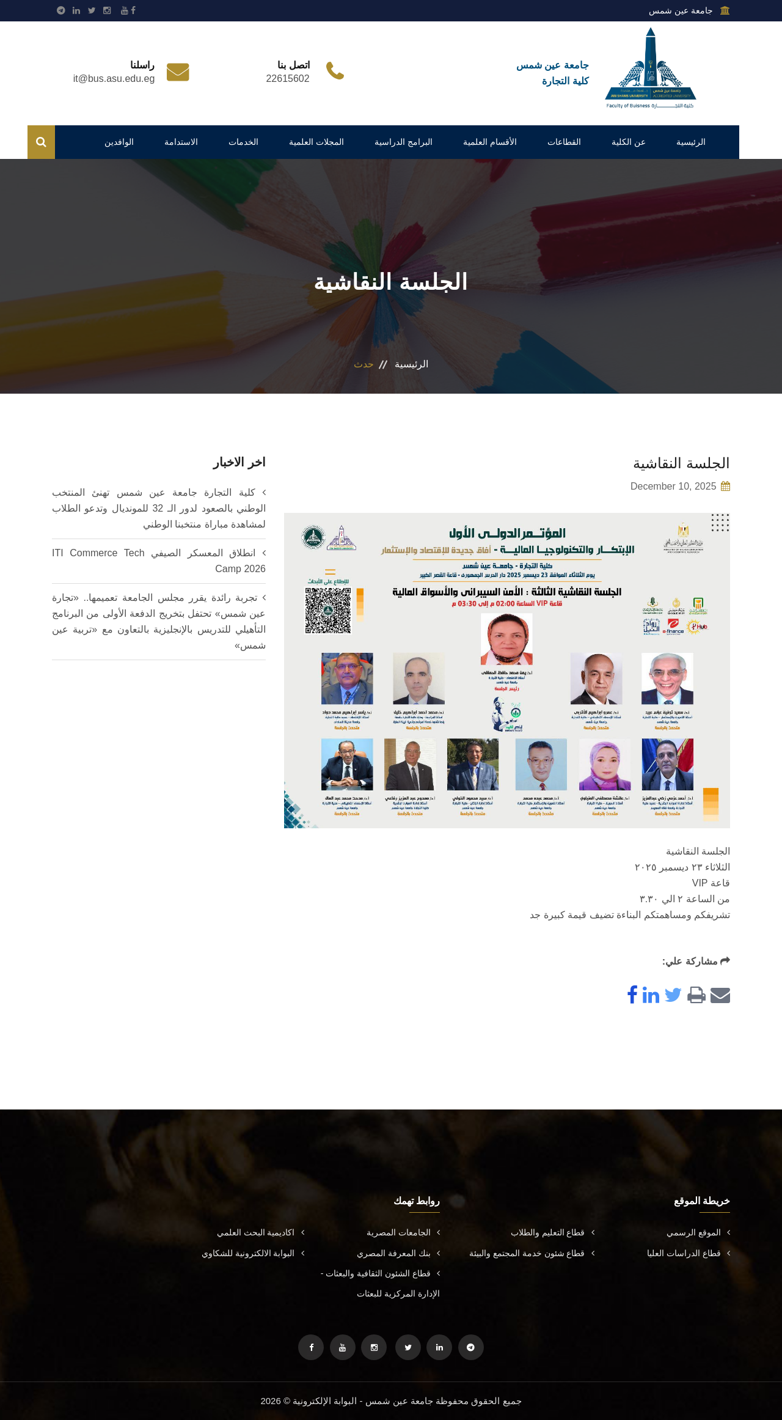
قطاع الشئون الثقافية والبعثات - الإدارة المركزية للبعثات (380, 1283)
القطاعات (564, 142)
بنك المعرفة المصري (398, 1253)
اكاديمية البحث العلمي (260, 1232)
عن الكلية (629, 142)
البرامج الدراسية (404, 142)
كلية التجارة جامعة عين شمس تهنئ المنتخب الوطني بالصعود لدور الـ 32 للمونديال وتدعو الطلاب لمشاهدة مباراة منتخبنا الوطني (159, 508)
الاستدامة (181, 142)
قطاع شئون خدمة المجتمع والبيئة (531, 1253)
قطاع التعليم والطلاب (552, 1232)
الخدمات (243, 142)
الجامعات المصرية (403, 1232)
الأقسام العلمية (490, 142)
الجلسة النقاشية (681, 463)
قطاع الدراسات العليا (688, 1253)
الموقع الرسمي (698, 1232)
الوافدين (119, 142)
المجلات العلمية (316, 142)
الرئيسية (691, 142)
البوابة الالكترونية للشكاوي (253, 1253)
